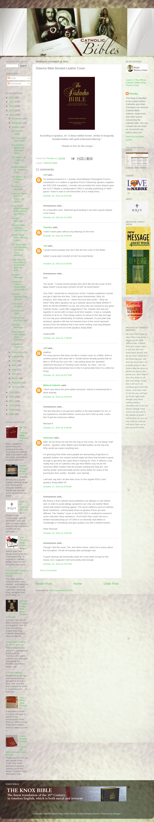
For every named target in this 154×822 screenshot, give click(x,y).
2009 (12, 410)
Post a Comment (48, 570)
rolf (45, 175)
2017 (12, 102)
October (16, 127)
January (16, 387)
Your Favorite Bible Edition (23, 541)
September (18, 352)
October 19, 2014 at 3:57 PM (57, 564)
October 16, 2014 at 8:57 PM (57, 375)
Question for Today (17, 132)
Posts (12, 78)
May (14, 369)
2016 (12, 106)
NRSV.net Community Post (23, 505)
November (17, 123)
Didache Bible (50, 163)
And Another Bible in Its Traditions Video (17, 149)
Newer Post (44, 583)
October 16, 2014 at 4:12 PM (57, 217)
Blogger (117, 813)
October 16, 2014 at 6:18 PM (57, 263)
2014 (12, 115)
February (17, 382)
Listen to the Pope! (17, 312)
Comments (14, 83)
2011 (12, 401)
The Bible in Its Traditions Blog (18, 160)
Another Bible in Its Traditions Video (19, 170)
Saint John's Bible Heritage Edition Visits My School (19, 210)
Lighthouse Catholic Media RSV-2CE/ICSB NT (19, 285)
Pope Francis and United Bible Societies (18, 336)
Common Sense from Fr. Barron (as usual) (19, 197)
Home (78, 583)
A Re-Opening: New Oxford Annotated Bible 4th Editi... (18, 265)
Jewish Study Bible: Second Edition (19, 237)
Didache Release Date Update (19, 297)
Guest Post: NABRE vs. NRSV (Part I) (16, 643)
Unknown (48, 437)
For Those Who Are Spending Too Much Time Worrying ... (19, 249)
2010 (12, 405)
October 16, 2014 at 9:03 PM (57, 397)
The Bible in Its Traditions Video (18, 179)
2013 (12, 392)
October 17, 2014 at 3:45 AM (57, 427)
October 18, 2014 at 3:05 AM (57, 533)
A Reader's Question (17, 305)
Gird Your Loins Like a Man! (19, 139)
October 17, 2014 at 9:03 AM (57, 486)
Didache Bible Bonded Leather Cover (19, 228)
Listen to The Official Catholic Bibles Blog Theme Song (136, 82)
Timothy (47, 227)
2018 (12, 97)
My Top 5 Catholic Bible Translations (23, 434)
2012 (12, 397)
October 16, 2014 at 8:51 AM (57, 196)
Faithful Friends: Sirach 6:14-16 (23, 470)
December (17, 118)
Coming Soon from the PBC (19, 319)
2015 (12, 110)
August (16, 356)
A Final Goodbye (14, 672)
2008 (12, 414)
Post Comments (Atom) (61, 590)
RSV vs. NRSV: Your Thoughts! (23, 703)
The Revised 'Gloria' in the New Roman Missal (17, 573)
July (14, 361)
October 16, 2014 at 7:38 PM (57, 338)
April (14, 374)
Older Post (111, 583)
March (15, 378)
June (14, 365)
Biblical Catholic (52, 385)
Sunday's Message (17, 187)
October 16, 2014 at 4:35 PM (57, 236)
